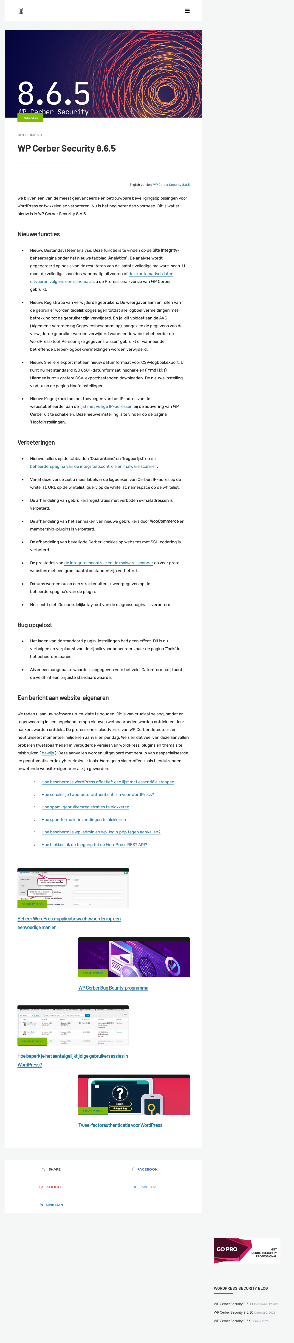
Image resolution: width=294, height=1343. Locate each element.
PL (221, 1328)
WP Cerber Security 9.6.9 (231, 95)
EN (194, 1328)
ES (205, 1328)
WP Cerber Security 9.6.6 (251, 207)
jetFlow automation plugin (173, 1328)
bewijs (71, 759)
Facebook (65, 1062)
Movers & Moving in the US (58, 1323)
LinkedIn (181, 1062)
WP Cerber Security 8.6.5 (169, 194)
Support (29, 1315)
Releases (33, 127)
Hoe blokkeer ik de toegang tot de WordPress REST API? (96, 849)
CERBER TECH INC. (29, 1307)
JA (234, 1328)
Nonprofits (52, 1315)
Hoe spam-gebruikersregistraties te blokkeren (87, 812)
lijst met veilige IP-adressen (108, 414)
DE (200, 1328)
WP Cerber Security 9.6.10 (232, 87)
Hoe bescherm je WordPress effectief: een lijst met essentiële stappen (109, 787)
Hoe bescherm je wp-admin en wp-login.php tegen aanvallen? (102, 837)
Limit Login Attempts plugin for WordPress (101, 1328)
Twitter (142, 1062)
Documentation (92, 1307)
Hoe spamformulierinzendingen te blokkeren (85, 824)
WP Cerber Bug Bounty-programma (145, 924)
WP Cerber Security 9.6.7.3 (252, 164)
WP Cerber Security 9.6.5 (251, 229)
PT (229, 1328)
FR (210, 1328)
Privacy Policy (267, 1307)
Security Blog (34, 909)
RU (216, 1328)
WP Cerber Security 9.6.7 (251, 186)
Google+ (103, 1062)
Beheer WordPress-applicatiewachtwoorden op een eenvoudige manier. (52, 932)
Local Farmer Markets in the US (110, 1323)
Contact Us (62, 1307)
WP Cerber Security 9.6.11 (232, 78)
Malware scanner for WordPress (137, 1307)
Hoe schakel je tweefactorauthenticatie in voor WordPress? (99, 800)
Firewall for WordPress (187, 1307)
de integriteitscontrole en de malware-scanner (110, 570)
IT (225, 1328)
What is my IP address (230, 1307)
